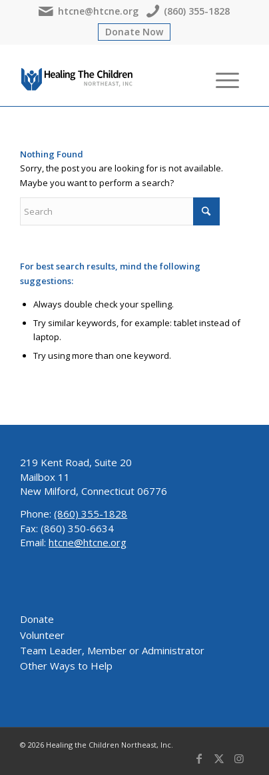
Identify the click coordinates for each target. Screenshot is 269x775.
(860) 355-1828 (188, 11)
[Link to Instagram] (239, 758)
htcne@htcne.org (88, 11)
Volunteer (42, 635)
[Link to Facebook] (199, 758)
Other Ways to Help (66, 665)
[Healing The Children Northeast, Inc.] (77, 79)
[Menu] (220, 79)
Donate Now (134, 31)
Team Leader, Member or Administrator (112, 650)
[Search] (189, 79)
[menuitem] (189, 79)
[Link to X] (219, 758)
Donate (37, 619)
